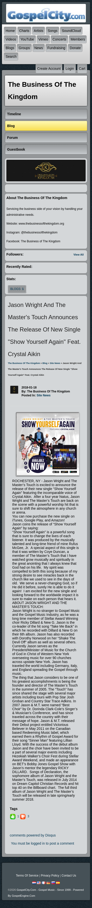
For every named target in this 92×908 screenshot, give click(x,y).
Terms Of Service (27, 875)
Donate (75, 48)
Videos (11, 39)
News (38, 48)
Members (78, 39)
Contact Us (69, 875)
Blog (44, 363)
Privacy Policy (50, 875)
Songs (52, 31)
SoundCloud (71, 31)
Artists (38, 31)
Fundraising (56, 48)
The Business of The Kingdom (24, 363)
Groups (24, 48)
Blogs (10, 48)
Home (10, 31)
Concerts (59, 39)
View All (78, 254)
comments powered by (33, 835)
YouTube (27, 39)
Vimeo (43, 39)
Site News (55, 363)
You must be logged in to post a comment (42, 843)
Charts (24, 31)
